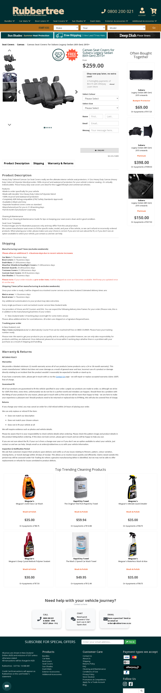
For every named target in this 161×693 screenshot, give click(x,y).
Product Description (16, 163)
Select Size (88, 103)
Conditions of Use (90, 671)
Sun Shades (47, 666)
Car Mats (46, 658)
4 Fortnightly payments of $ (101, 84)
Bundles (45, 656)
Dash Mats (95, 21)
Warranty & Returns (60, 163)
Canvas (20, 44)
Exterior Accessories (51, 671)
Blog (84, 685)
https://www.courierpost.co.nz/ (15, 330)
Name (85, 116)
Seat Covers (8, 44)
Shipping (38, 163)
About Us (86, 658)
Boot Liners (47, 661)
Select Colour (89, 94)
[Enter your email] (102, 642)
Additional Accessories (52, 674)
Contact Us (60, 376)
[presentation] (110, 140)
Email (85, 123)
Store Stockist (88, 677)
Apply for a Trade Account (94, 682)
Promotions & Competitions (94, 679)
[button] (112, 11)
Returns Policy (89, 663)
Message (85, 130)
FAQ (84, 666)
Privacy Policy (88, 674)
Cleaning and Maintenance (94, 669)
